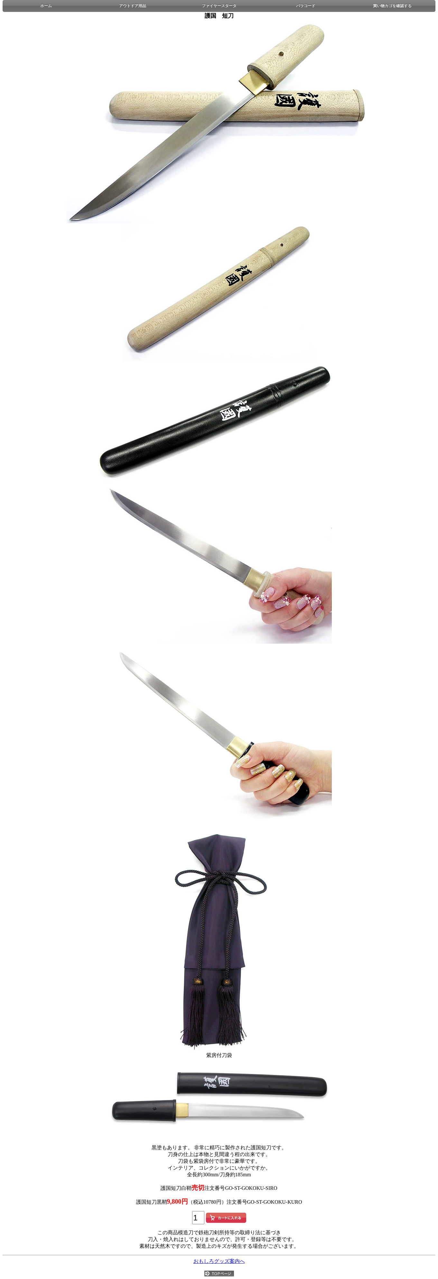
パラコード (305, 6)
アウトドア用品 (132, 6)
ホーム (46, 6)
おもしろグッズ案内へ (219, 1261)
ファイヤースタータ (219, 6)
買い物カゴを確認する (392, 6)
